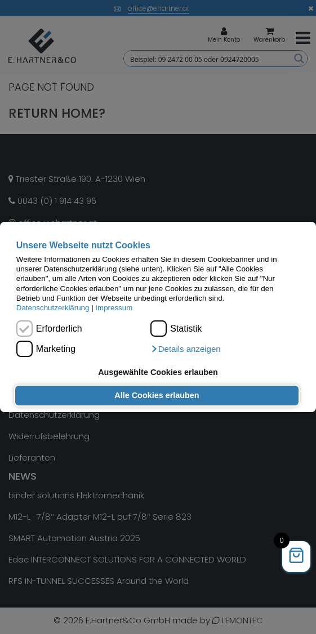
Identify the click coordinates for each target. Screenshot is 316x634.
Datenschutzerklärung (53, 307)
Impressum (113, 307)
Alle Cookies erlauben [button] (156, 395)
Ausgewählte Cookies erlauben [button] (158, 372)
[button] (185, 349)
